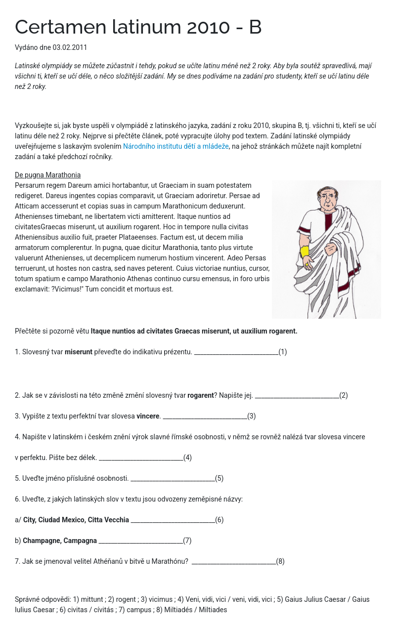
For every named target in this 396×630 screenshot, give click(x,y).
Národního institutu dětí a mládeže (176, 146)
